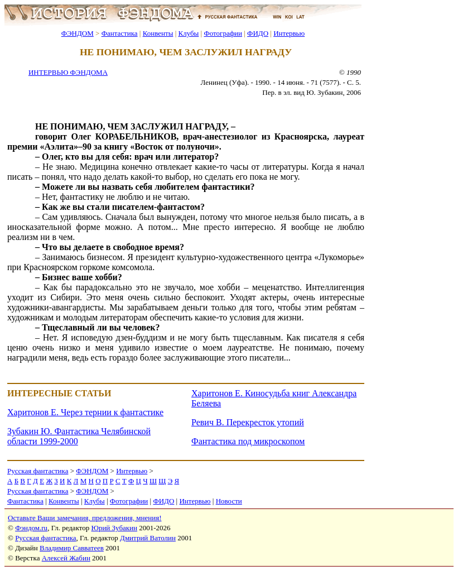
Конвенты (158, 33)
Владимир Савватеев (72, 548)
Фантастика (120, 33)
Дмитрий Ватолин (148, 538)
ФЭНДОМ (77, 33)
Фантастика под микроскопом (248, 441)
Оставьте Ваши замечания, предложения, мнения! (84, 518)
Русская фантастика (37, 471)
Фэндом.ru (31, 528)
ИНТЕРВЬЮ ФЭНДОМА (68, 72)
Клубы (188, 33)
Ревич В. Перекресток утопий (247, 422)
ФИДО (257, 33)
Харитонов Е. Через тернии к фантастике (85, 412)
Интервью (289, 33)
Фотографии (223, 33)
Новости (229, 501)
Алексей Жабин (66, 558)
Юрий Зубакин (114, 528)
